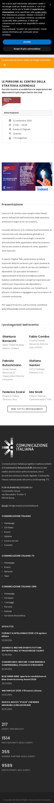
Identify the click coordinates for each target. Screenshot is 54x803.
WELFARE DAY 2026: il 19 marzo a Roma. (22, 690)
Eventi (7, 532)
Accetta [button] (27, 42)
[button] (50, 4)
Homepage (9, 523)
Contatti (8, 545)
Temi (6, 576)
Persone (8, 606)
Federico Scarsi (13, 392)
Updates (8, 536)
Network (8, 571)
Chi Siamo (9, 527)
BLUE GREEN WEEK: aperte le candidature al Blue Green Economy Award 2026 (24, 678)
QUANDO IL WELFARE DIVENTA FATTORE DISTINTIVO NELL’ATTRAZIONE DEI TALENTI (23, 649)
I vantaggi (9, 602)
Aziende (8, 611)
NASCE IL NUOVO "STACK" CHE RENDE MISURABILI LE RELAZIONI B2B (20, 704)
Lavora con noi (11, 540)
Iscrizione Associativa (14, 615)
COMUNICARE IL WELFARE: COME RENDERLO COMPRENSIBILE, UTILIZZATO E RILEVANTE (23, 663)
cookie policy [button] (40, 12)
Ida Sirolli (35, 392)
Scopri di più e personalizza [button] (27, 49)
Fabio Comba (39, 337)
